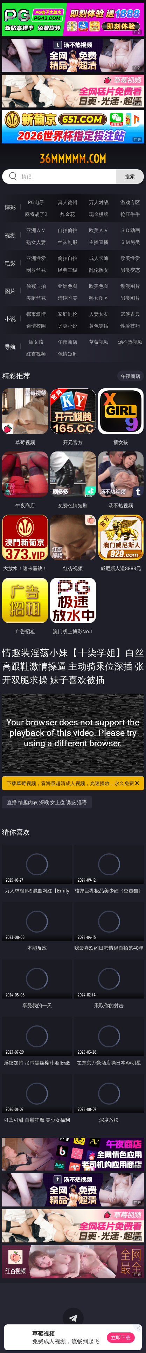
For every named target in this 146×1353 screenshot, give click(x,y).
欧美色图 (99, 286)
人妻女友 (99, 314)
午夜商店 (67, 341)
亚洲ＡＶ (36, 230)
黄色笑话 (99, 325)
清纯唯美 (67, 297)
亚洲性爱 (36, 258)
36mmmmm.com (73, 159)
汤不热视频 (130, 341)
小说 (10, 319)
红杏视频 (36, 353)
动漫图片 (130, 286)
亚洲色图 (67, 286)
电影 (10, 263)
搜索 (130, 176)
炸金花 (67, 214)
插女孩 (36, 341)
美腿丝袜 (36, 297)
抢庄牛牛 (130, 214)
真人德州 (67, 202)
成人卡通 (99, 258)
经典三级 (67, 270)
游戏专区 (130, 202)
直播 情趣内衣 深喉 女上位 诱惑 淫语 (47, 802)
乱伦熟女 (99, 270)
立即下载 (121, 1337)
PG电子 (36, 202)
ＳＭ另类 (130, 242)
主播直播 (99, 242)
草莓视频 (99, 341)
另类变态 (130, 270)
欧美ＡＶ (99, 230)
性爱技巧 (130, 325)
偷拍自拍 (67, 258)
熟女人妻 (36, 242)
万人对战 (99, 202)
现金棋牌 (99, 214)
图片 (10, 291)
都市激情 (36, 314)
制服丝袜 (36, 270)
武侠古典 (130, 314)
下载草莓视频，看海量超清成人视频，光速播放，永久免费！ (73, 783)
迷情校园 (36, 325)
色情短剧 (67, 353)
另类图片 (130, 297)
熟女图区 (99, 297)
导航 (10, 347)
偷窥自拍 (36, 286)
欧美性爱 (130, 258)
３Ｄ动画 (130, 230)
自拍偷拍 (67, 230)
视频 (10, 235)
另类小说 (67, 325)
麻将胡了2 (36, 214)
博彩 (10, 207)
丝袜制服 (67, 242)
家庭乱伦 (67, 314)
